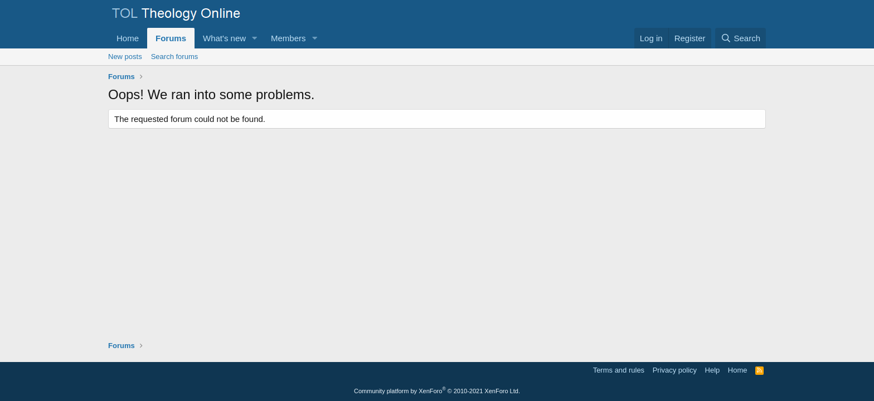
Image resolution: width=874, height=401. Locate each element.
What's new (224, 38)
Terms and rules (618, 370)
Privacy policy (675, 370)
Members (288, 38)
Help (712, 370)
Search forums (174, 56)
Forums (171, 38)
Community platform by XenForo (437, 391)
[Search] (740, 38)
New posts (125, 56)
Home (127, 38)
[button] (255, 38)
